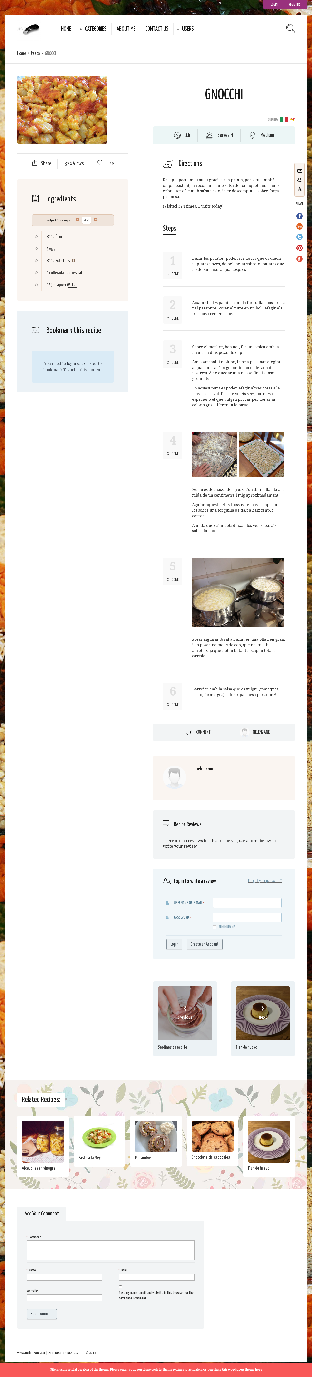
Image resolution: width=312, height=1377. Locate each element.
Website (32, 1291)
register (89, 363)
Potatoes (62, 261)
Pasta (35, 53)
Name (31, 1270)
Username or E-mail (188, 903)
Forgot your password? (265, 881)
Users (188, 29)
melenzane (261, 732)
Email (123, 1270)
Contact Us (156, 29)
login (71, 363)
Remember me (224, 927)
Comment (203, 732)
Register (294, 4)
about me (126, 29)
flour (58, 236)
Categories (96, 29)
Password (181, 918)
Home (66, 29)
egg (52, 248)
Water (72, 285)
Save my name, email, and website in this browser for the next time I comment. (156, 1295)
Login (274, 4)
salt (81, 272)
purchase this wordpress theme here (234, 1369)
